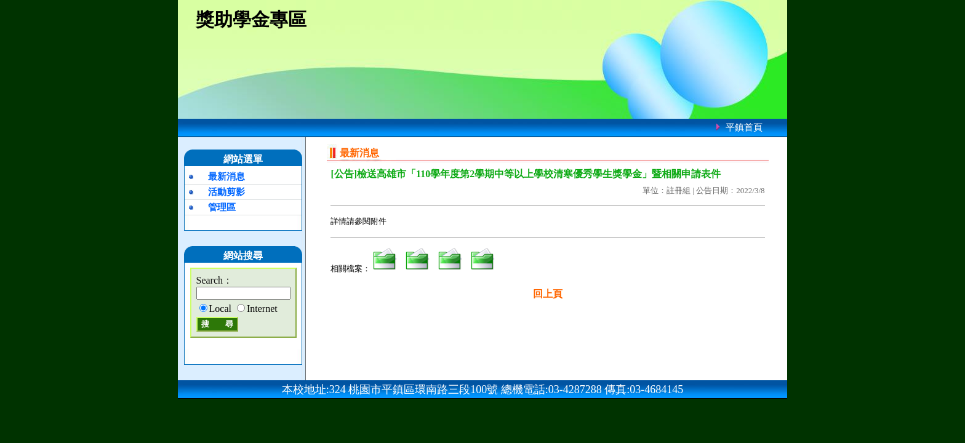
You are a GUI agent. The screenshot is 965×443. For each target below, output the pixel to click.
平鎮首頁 (744, 127)
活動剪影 (226, 192)
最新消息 (226, 177)
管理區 (222, 207)
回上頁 (548, 294)
